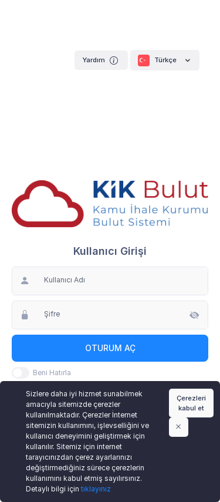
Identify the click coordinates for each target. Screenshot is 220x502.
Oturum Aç (110, 348)
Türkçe (165, 60)
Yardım (101, 60)
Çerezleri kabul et (191, 403)
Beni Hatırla (52, 372)
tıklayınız (96, 488)
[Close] (178, 426)
